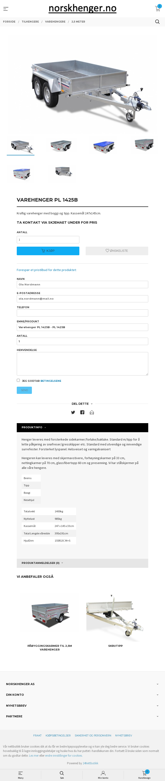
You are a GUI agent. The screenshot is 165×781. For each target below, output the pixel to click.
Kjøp (48, 250)
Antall (22, 232)
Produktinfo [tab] (32, 427)
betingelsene (50, 380)
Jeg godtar (39, 380)
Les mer (34, 756)
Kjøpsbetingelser (58, 735)
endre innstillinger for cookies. (64, 756)
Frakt (37, 735)
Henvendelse (82, 362)
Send (24, 390)
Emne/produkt (82, 325)
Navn (82, 283)
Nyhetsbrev (123, 735)
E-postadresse (82, 297)
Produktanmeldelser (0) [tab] (40, 563)
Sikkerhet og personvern (93, 735)
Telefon (82, 311)
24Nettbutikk (90, 763)
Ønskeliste (117, 250)
